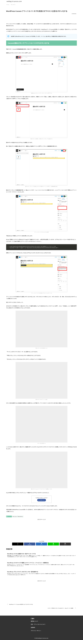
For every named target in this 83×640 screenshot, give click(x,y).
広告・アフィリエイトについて (38, 624)
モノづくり (9, 516)
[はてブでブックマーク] (41, 544)
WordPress (20, 516)
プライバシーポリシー (36, 630)
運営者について (34, 621)
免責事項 (33, 627)
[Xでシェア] (17, 544)
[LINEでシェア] (53, 544)
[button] (65, 544)
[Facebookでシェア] (29, 544)
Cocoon (15, 516)
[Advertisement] (41, 18)
